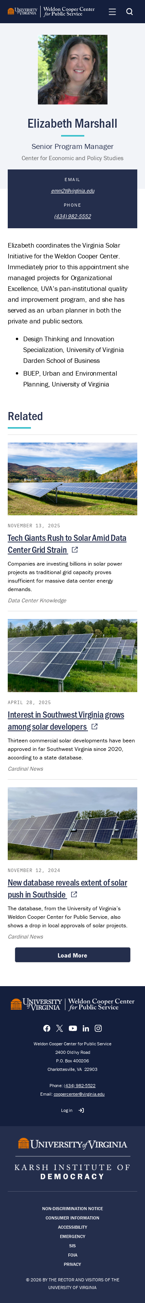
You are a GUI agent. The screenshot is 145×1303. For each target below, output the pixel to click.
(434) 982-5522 (80, 1085)
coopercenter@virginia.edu (79, 1094)
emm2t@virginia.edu (72, 190)
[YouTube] (73, 1028)
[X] (59, 1028)
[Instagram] (98, 1028)
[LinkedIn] (86, 1028)
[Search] (129, 11)
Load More (72, 955)
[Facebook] (46, 1028)
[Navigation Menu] (112, 11)
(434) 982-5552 (72, 216)
